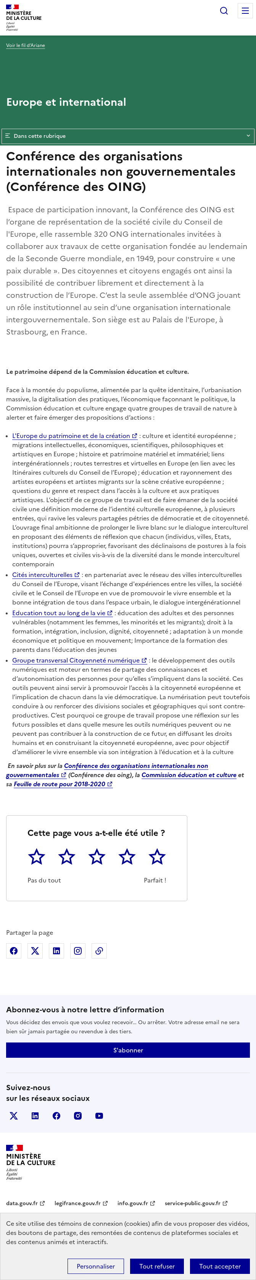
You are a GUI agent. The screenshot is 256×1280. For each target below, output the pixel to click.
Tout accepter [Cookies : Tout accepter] (220, 1266)
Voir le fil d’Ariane (25, 45)
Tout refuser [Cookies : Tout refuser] (157, 1266)
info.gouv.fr (133, 1203)
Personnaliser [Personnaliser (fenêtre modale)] (96, 1266)
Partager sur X (35, 950)
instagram (77, 1115)
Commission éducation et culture (189, 774)
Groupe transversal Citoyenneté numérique (76, 660)
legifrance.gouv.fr (78, 1203)
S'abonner (128, 1050)
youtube (99, 1115)
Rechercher (224, 10)
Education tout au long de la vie (58, 612)
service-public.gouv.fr (193, 1203)
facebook (56, 1115)
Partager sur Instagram (77, 950)
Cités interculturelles (42, 574)
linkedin (35, 1115)
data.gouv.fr (22, 1203)
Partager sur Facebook (13, 950)
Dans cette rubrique (128, 136)
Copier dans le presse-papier (99, 950)
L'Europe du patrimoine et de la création (71, 435)
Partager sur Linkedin (56, 950)
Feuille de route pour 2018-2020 (59, 784)
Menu (245, 10)
